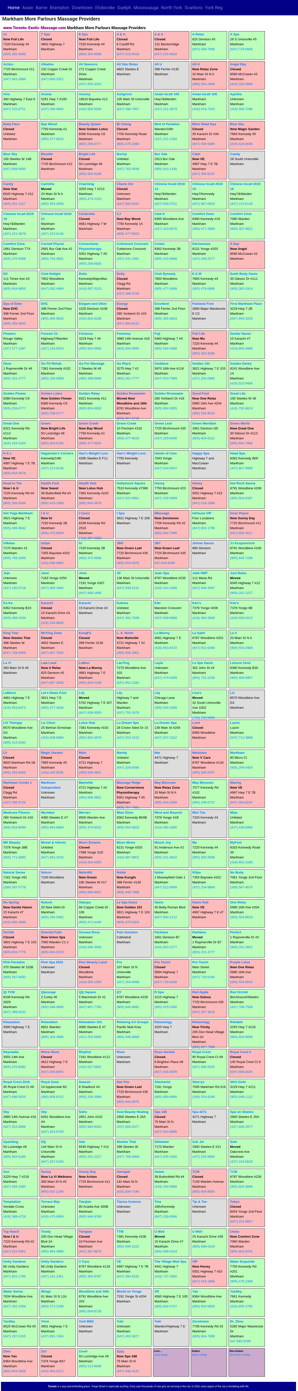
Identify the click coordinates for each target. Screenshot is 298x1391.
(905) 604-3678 (90, 503)
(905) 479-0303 (128, 922)
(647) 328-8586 (128, 767)
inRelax (9, 543)
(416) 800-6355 (90, 862)
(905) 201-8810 (165, 857)
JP (119, 573)
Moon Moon (126, 842)
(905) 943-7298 (241, 558)
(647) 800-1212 (165, 917)
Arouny (84, 94)
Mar (157, 752)
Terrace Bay (50, 1201)
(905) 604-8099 (14, 827)
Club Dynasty (164, 274)
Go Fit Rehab (51, 363)
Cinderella (87, 214)
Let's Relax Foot (53, 693)
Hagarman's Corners (57, 453)
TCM (195, 1172)
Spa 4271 (199, 1112)
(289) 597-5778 (14, 887)
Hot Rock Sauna (242, 483)
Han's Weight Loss (93, 453)
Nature (46, 872)
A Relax (198, 34)
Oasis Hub (200, 902)
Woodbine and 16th (94, 1291)
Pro (119, 962)
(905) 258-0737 (203, 802)
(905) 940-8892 (128, 1007)
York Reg (214, 7)
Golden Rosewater (131, 393)
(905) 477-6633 (52, 139)
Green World (240, 423)
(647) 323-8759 (52, 1131)
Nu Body (237, 872)
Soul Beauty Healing (133, 1112)
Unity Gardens (14, 1261)
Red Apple (200, 992)
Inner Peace (239, 513)
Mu (194, 842)
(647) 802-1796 (203, 528)
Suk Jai (198, 1142)
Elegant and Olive (92, 304)
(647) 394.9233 (203, 174)
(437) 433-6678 (165, 229)
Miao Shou (125, 812)
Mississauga (145, 7)
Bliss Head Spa (204, 124)
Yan (195, 1291)
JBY (157, 543)
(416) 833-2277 (165, 947)
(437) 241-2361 (128, 258)
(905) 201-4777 (14, 378)
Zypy (120, 1351)
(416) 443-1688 (165, 588)
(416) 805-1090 (90, 982)
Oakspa (85, 902)
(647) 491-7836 (128, 618)
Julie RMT (200, 573)
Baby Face (11, 124)
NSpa (196, 872)
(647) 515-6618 (128, 54)
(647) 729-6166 (165, 982)
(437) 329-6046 (165, 438)
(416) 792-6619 (241, 408)
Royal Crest (201, 1052)
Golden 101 (201, 363)
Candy (235, 154)
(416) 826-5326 (90, 109)
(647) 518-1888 (203, 503)
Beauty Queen (90, 124)
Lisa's (196, 693)
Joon (45, 573)
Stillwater (161, 1142)
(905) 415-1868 (52, 503)
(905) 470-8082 (14, 1067)
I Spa (121, 513)
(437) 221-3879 (165, 109)
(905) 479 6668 (203, 288)
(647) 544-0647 (165, 468)
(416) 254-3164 (14, 443)
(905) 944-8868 (52, 827)
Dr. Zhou (236, 1321)
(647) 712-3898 (241, 737)
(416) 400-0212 (241, 618)
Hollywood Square (131, 483)
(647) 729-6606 (241, 49)
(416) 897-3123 (90, 288)
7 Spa (45, 34)
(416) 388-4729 (14, 1216)
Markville (86, 782)
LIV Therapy (12, 723)
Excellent (161, 304)
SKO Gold (238, 1082)
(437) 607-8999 (241, 468)
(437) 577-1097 (14, 348)
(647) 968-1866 (52, 588)
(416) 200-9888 (241, 84)
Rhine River (50, 1052)
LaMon (84, 663)
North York (171, 7)
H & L (7, 453)
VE (119, 1261)
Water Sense (13, 1291)
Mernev (84, 812)
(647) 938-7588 (203, 49)
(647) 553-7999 (165, 378)
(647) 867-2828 (52, 682)
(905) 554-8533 (203, 413)
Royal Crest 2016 (16, 1082)
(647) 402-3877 (128, 1336)
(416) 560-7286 (241, 109)
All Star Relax (127, 64)
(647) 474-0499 (165, 678)
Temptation (12, 1201)
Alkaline (47, 64)
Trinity (46, 1231)
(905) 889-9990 (165, 1097)
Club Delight (50, 274)
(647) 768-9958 (14, 653)
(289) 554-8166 (203, 1097)
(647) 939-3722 (165, 204)
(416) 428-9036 (241, 144)
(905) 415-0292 (14, 742)
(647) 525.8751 (14, 109)
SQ (43, 1142)
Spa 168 (160, 1112)
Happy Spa (200, 453)
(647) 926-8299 (165, 1072)
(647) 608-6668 (165, 618)
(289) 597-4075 (241, 887)
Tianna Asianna (129, 1201)
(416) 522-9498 (241, 383)
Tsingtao (85, 1231)
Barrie (41, 7)
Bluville (47, 154)
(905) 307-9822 (241, 229)
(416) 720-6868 (203, 717)
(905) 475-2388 (128, 144)
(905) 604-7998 (241, 443)
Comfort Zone (203, 214)
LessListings (161, 1354)
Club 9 (159, 214)
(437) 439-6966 (241, 827)
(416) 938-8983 (52, 563)
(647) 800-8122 (128, 323)
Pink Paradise (14, 962)
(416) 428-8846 (52, 623)
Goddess (161, 363)
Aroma (46, 94)
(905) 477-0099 (165, 288)
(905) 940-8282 (90, 1127)
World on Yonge (129, 1291)
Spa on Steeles (242, 1112)
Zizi (43, 1351)
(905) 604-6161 (203, 438)
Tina (157, 1201)
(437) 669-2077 (128, 1127)
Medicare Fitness (16, 812)
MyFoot (236, 842)
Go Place (124, 363)
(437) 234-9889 (203, 887)
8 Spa (83, 34)
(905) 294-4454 (241, 767)
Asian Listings (199, 1354)
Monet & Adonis (53, 842)
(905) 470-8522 (90, 827)
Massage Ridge (129, 782)
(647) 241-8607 (241, 1221)
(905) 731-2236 (203, 678)
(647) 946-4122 (128, 1371)
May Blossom (165, 782)
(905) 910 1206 (52, 1191)
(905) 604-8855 (14, 288)
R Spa (159, 992)
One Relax (238, 902)
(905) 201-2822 (241, 947)
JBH (120, 543)
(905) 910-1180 (165, 169)
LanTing (123, 663)
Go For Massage (92, 363)
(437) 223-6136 (241, 204)
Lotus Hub (87, 723)
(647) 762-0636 (128, 169)
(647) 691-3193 (52, 857)
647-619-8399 (164, 563)
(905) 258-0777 (90, 144)
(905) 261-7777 (128, 378)
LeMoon (9, 693)
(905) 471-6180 (90, 922)
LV (5, 752)
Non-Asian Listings (240, 1354)
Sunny (46, 1172)
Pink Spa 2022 (52, 962)
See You (123, 1082)
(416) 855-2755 (241, 1306)
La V (233, 633)
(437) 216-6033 (52, 348)
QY (119, 992)
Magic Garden (52, 752)
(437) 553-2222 (128, 737)
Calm (196, 154)
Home (14, 7)
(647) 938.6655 (52, 1072)
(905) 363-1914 (241, 288)
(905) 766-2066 (14, 558)
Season (84, 1082)
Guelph (124, 7)
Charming (86, 184)
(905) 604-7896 (165, 533)
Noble (121, 872)
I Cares (84, 513)
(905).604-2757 (165, 1306)
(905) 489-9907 (241, 678)
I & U (44, 513)
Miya (233, 812)
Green (46, 423)
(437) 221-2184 (165, 139)
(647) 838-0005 (90, 712)
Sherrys (198, 1082)
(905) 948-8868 (128, 1037)
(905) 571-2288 (52, 1306)
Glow (7, 363)
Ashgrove (124, 94)
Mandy (122, 752)
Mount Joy (162, 842)
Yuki (120, 1321)
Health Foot (50, 483)
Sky (6, 1112)
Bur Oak (160, 154)
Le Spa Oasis (202, 663)
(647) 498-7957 (128, 109)
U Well (159, 1231)
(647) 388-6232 (14, 1012)
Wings (46, 1291)
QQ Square (87, 992)
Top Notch (11, 1231)
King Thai (10, 633)
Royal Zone (50, 1082)
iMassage (161, 513)
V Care (84, 1261)
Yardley (236, 1291)
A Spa (234, 34)
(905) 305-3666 (52, 1037)
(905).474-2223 (90, 199)
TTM (120, 1231)
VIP (194, 1261)
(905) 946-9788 (90, 1216)
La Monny (162, 633)
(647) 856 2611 (241, 533)
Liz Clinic (48, 723)
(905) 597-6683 (14, 977)
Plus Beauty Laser (93, 962)
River (121, 1052)
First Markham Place (246, 304)
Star (82, 1142)
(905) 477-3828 (52, 707)
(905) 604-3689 (241, 1186)
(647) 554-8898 (165, 1131)
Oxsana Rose (89, 932)
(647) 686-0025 (203, 1067)
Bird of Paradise (167, 124)
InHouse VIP (202, 513)
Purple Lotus (240, 962)
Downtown (82, 7)
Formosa (86, 333)
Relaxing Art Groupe (133, 1022)
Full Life (198, 333)
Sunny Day (87, 1172)
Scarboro (194, 7)
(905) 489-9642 (14, 528)
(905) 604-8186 (90, 174)
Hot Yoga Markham (18, 513)
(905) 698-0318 (165, 1251)
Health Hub (87, 483)
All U (158, 64)
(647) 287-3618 (203, 1012)
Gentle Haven (240, 333)
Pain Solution (127, 932)
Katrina (122, 603)
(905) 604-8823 (128, 827)
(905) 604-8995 (128, 348)
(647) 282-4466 (52, 288)
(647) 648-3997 (203, 588)
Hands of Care (165, 453)
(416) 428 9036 (52, 772)
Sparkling (10, 1142)
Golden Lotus (51, 393)
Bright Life (87, 154)
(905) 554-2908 (203, 84)
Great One (11, 423)
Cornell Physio (52, 244)
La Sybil (198, 633)
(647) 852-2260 (128, 682)
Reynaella (11, 1052)
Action (8, 64)
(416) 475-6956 (52, 1216)
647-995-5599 (240, 1341)
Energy (122, 304)
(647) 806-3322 (52, 79)
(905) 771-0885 (14, 857)
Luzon (235, 723)
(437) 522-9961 (128, 498)
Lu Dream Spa (128, 723)
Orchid (8, 932)
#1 (5, 34)
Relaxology (163, 1022)
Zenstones (200, 1321)
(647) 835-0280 (165, 1156)
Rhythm (85, 1052)
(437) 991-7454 (52, 1336)
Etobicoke (105, 7)
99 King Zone (51, 633)
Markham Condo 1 (17, 782)
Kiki (157, 603)
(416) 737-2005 (165, 1276)
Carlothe (47, 184)
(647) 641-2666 (14, 79)
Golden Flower (14, 393)
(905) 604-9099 (241, 1037)
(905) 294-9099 (14, 772)
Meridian (48, 812)
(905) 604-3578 (14, 473)
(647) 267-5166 (52, 1161)
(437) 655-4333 (90, 84)
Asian (27, 7)
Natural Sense (14, 872)
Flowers (9, 333)
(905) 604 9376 (241, 1251)
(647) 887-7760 (90, 1007)
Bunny (122, 154)
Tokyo (234, 1201)
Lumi (196, 723)
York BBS (86, 1321)
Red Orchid (239, 992)
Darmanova (201, 244)
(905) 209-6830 (90, 263)
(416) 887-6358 (90, 538)
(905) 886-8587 (90, 892)
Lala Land (48, 663)
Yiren (45, 1321)
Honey (159, 483)
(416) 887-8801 (128, 857)
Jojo (6, 573)
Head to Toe (12, 483)
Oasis (158, 902)
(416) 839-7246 (128, 1191)
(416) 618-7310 (203, 109)
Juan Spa (161, 573)
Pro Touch (162, 962)
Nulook (46, 902)
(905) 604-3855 (165, 408)
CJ (119, 214)
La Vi (7, 663)
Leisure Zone (240, 663)
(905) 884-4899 (203, 1047)
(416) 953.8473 (165, 648)
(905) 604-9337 (241, 498)
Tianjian (85, 1201)
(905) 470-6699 (52, 533)
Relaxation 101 (90, 1022)
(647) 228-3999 (165, 498)
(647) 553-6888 (14, 1127)
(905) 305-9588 (14, 54)
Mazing (235, 782)
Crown (159, 244)
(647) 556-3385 (14, 1186)
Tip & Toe (199, 1201)
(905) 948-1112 (241, 1097)
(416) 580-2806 (203, 618)
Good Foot (200, 393)
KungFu (85, 633)
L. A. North (125, 633)
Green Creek (88, 423)
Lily (82, 693)
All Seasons (88, 64)
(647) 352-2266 (14, 1306)
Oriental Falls (51, 932)
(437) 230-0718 (14, 588)
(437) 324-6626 (241, 1161)
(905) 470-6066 (14, 258)
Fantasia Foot (203, 304)
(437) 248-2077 (203, 258)
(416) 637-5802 (90, 1067)
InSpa (45, 543)
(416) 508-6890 (52, 737)
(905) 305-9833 (14, 323)
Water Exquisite (242, 1261)
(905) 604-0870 (128, 563)
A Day (234, 244)
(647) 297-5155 (14, 1336)
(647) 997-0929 (203, 204)
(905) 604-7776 (14, 952)
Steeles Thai (126, 1142)
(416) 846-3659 (90, 947)
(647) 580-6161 (128, 204)
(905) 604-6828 (90, 408)
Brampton (59, 7)
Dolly (121, 274)
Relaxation (11, 1022)
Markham (199, 752)
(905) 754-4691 (52, 258)
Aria (6, 94)
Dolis (83, 274)
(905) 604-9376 (52, 952)
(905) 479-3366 (165, 1007)
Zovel (83, 1351)
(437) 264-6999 (128, 982)
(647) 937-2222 (165, 737)
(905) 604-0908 (90, 348)
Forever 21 (49, 333)
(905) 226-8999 (52, 378)
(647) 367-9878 (90, 1251)
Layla (158, 663)
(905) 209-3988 (90, 1097)
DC (5, 274)
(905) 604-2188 (90, 682)
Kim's (196, 603)
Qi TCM (9, 992)
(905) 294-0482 (52, 917)
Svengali (123, 1172)
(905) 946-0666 (52, 1007)
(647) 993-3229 (241, 318)
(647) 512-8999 (165, 887)
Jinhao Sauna (203, 543)
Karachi (47, 603)
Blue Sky (237, 124)
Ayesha (236, 94)
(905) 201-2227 (14, 204)
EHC (44, 304)
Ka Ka (8, 603)
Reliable (236, 1022)
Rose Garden (164, 1052)
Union (234, 1231)
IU (80, 543)
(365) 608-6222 (52, 1097)
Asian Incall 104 (166, 94)
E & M (196, 274)
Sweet (159, 1172)
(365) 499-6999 (90, 378)
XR (156, 1291)
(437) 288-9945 (52, 109)
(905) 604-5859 (203, 1306)
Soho (83, 1112)
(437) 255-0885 (203, 378)
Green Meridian (204, 423)
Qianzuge (48, 992)
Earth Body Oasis (243, 274)
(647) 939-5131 (128, 588)
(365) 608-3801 (128, 653)
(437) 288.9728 (128, 293)
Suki (233, 1142)
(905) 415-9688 (165, 258)
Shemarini (162, 1082)
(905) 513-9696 (90, 1366)
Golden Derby (241, 363)
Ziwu (7, 1351)
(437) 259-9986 (203, 1156)
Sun (6, 1172)
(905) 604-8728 (128, 418)
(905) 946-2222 (128, 1246)
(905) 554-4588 (165, 348)
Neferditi (85, 872)
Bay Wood (49, 124)
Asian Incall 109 (204, 94)
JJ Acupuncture (242, 543)
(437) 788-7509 (241, 1007)
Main (82, 752)
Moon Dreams (90, 842)
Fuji (157, 333)
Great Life (237, 393)
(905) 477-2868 (203, 229)
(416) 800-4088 (241, 348)
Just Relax (238, 573)
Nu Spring (11, 902)
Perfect (235, 932)
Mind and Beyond (168, 812)
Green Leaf (163, 423)
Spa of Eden (12, 304)
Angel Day (238, 64)
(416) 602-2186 (241, 862)
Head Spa (237, 453)
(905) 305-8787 (203, 772)
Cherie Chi (125, 184)
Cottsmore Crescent (132, 244)
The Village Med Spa (170, 1261)
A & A (121, 34)
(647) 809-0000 (14, 169)
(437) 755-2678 (128, 712)
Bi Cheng (124, 124)
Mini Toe (198, 812)
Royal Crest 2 (240, 1052)
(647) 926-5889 (203, 144)
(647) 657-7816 (52, 653)
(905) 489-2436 (14, 618)
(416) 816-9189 (90, 318)
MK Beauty (11, 842)
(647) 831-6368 (203, 648)
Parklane (161, 932)
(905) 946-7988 (128, 892)
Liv (232, 693)
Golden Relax (89, 393)
